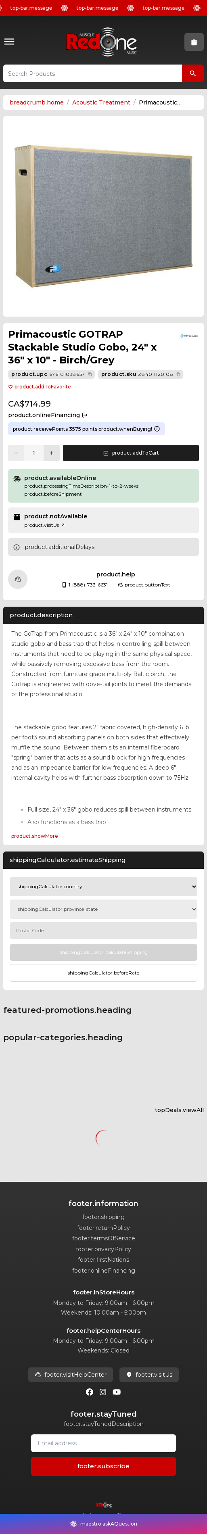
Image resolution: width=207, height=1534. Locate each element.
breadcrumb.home (37, 102)
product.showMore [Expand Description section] (34, 836)
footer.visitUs (149, 1374)
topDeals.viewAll (179, 1110)
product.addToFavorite (39, 387)
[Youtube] (117, 1392)
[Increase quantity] (52, 453)
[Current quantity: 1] (34, 453)
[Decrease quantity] (16, 453)
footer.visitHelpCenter (71, 1374)
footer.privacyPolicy (103, 1249)
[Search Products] (193, 73)
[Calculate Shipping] (103, 952)
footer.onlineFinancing (103, 1270)
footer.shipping (103, 1217)
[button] (11, 42)
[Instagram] (103, 1392)
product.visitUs (44, 525)
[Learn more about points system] (157, 429)
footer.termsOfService (103, 1238)
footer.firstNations (103, 1259)
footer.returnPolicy (103, 1227)
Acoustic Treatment (101, 102)
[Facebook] (89, 1392)
